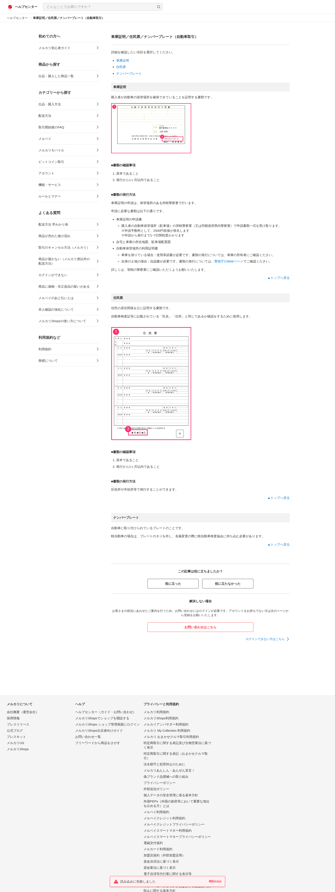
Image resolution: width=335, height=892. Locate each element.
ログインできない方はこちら (265, 639)
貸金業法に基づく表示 (160, 867)
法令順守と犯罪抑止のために (164, 764)
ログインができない (52, 275)
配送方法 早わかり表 (53, 224)
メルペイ (44, 138)
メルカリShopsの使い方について (62, 321)
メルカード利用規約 (158, 849)
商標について (48, 360)
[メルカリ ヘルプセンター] (23, 6)
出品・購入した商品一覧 (56, 76)
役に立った (173, 583)
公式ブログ (15, 730)
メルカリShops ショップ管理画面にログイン (107, 724)
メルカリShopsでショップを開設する (102, 718)
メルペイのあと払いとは (56, 298)
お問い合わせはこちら (200, 627)
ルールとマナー (49, 196)
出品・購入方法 (49, 104)
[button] (158, 6)
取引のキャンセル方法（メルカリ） (64, 247)
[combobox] (103, 7)
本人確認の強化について (56, 309)
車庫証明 (122, 60)
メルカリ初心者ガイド (54, 48)
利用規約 (44, 349)
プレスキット (16, 737)
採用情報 (13, 718)
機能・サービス (49, 185)
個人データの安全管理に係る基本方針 (171, 795)
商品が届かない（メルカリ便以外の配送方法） (64, 261)
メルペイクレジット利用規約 (164, 818)
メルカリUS (15, 743)
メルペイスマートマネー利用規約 (168, 830)
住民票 (121, 67)
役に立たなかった (228, 583)
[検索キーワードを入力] (99, 6)
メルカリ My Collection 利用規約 (167, 730)
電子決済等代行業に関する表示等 (168, 874)
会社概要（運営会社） (23, 712)
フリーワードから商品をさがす (97, 743)
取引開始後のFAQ (51, 127)
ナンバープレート (129, 73)
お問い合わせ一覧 (88, 737)
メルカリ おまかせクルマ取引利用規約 (171, 737)
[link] (268, 639)
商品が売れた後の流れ (54, 236)
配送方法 (44, 115)
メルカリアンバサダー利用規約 (166, 724)
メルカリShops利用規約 (161, 718)
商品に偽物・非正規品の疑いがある (64, 286)
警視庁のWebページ (228, 261)
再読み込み (215, 881)
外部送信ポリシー (156, 789)
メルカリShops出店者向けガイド (99, 730)
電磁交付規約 (153, 843)
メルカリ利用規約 (156, 712)
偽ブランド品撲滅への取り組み (166, 776)
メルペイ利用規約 (156, 812)
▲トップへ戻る (278, 277)
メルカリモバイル (51, 150)
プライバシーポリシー (160, 783)
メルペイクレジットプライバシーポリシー (174, 824)
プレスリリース (18, 724)
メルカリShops (18, 749)
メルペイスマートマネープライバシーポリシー (177, 836)
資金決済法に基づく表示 (161, 861)
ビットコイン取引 (51, 162)
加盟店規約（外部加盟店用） (164, 855)
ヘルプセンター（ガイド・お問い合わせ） (105, 712)
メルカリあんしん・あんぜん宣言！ (169, 770)
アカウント (46, 173)
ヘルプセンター (17, 18)
